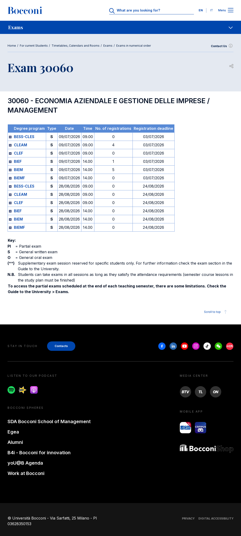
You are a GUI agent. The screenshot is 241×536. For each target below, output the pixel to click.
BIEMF (19, 178)
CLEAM (20, 145)
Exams (107, 45)
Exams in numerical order (133, 45)
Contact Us (222, 46)
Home (12, 45)
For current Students (34, 45)
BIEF (18, 161)
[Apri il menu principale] (230, 10)
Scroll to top (216, 312)
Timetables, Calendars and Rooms (76, 45)
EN (201, 10)
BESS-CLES (24, 136)
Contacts (61, 346)
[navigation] (120, 27)
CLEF (18, 153)
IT (211, 10)
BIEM (18, 169)
